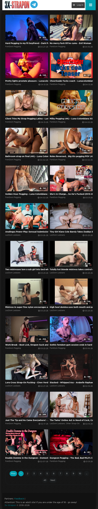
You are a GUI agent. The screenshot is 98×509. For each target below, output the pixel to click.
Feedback (19, 499)
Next (52, 480)
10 (80, 474)
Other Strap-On (72, 423)
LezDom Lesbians (12, 235)
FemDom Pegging (13, 46)
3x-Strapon (10, 505)
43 (45, 480)
